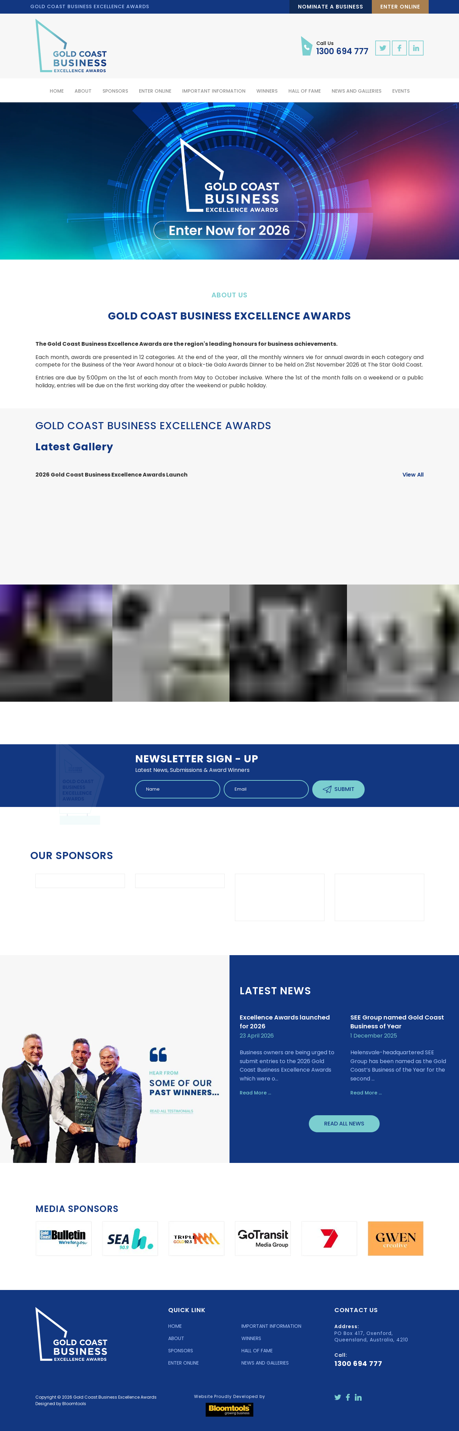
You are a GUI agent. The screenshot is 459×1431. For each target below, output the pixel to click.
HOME (175, 1327)
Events (401, 91)
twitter (382, 48)
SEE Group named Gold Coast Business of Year (397, 1023)
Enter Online (400, 6)
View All (413, 476)
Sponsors (115, 91)
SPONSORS (180, 1352)
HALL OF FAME (257, 1352)
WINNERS (251, 1340)
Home (57, 91)
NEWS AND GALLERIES (265, 1364)
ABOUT (176, 1340)
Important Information (214, 91)
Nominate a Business (330, 6)
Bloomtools (74, 1405)
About (83, 91)
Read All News (344, 1125)
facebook (399, 48)
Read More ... (255, 1094)
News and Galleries (356, 91)
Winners (267, 91)
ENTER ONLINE (183, 1364)
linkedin (416, 48)
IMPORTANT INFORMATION (271, 1327)
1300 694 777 (342, 48)
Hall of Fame (304, 91)
